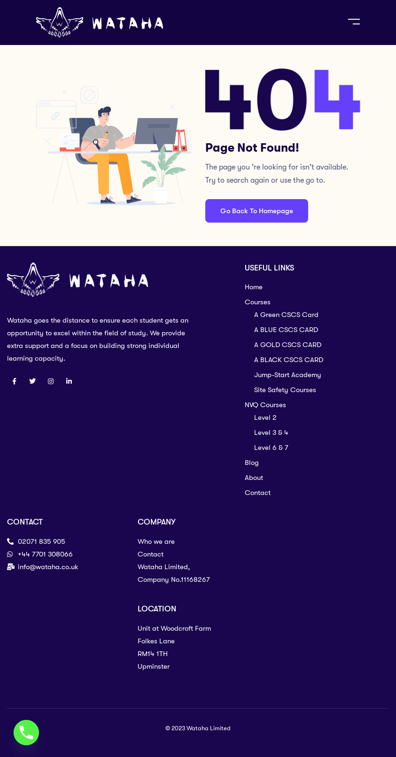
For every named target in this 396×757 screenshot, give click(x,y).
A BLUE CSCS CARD (286, 329)
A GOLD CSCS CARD (287, 344)
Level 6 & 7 (271, 447)
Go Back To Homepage (256, 211)
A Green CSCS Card (286, 314)
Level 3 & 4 (271, 432)
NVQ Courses (265, 405)
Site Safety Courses (285, 390)
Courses (258, 302)
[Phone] (26, 732)
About (254, 477)
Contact (258, 492)
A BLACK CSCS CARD (288, 359)
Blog (252, 462)
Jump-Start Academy (287, 375)
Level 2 (265, 417)
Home (254, 287)
